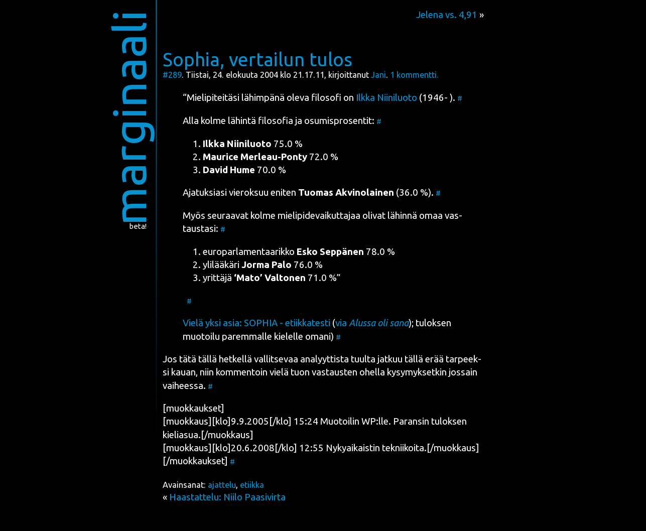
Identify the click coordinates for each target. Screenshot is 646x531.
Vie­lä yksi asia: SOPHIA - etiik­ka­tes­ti (256, 323)
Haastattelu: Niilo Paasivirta (227, 497)
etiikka (252, 484)
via (372, 323)
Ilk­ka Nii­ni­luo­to (386, 97)
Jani (378, 74)
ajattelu (222, 484)
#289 (172, 74)
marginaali (128, 117)
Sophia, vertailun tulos (257, 59)
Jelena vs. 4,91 (446, 15)
